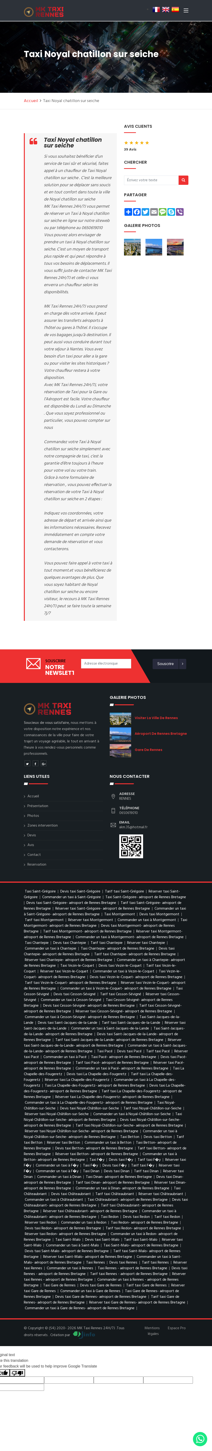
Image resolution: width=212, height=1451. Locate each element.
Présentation (37, 806)
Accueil (31, 101)
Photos (33, 816)
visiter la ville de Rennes (156, 718)
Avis (30, 845)
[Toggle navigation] (186, 12)
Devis (31, 835)
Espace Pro (177, 1328)
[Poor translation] (17, 1373)
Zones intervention (42, 826)
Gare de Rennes (148, 749)
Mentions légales (152, 1331)
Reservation (36, 865)
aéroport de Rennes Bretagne (161, 733)
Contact (34, 855)
